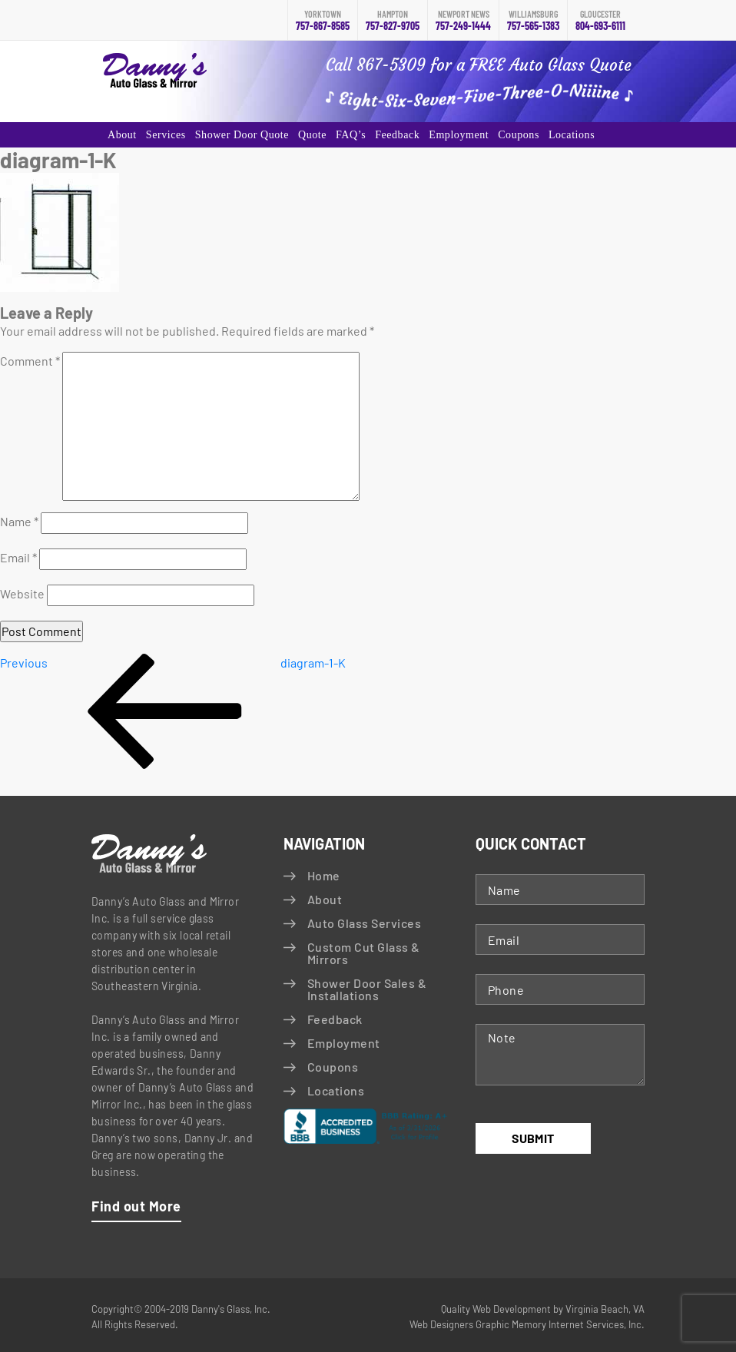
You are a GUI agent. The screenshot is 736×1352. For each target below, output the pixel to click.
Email (18, 557)
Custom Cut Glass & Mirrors (363, 952)
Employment (459, 135)
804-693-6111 (600, 20)
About (122, 135)
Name (19, 521)
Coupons (518, 135)
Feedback (397, 135)
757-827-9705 (392, 20)
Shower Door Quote (242, 135)
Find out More (136, 1206)
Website (22, 593)
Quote (312, 135)
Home (323, 875)
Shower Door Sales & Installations (366, 989)
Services (166, 135)
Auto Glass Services (364, 923)
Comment (30, 360)
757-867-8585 (323, 20)
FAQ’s (351, 135)
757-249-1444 (463, 20)
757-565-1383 (533, 20)
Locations (572, 135)
